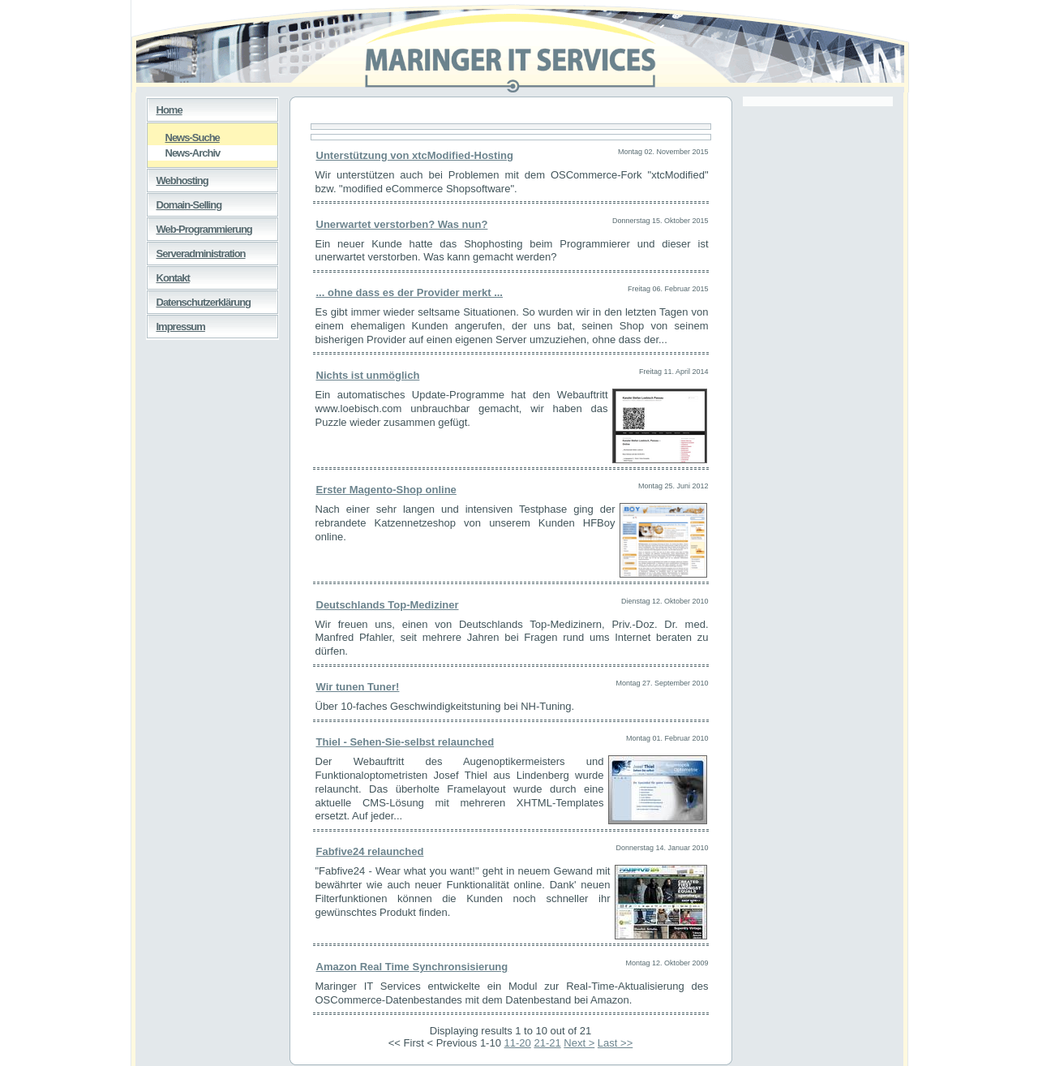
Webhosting (177, 178)
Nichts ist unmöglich (368, 375)
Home (164, 107)
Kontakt (168, 275)
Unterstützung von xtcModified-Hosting (414, 155)
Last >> (615, 1043)
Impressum (176, 324)
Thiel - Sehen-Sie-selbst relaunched (405, 742)
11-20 (517, 1043)
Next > (579, 1043)
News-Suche (184, 137)
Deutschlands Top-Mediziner (387, 605)
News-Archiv (184, 152)
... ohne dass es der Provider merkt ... (409, 292)
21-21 (547, 1043)
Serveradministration (196, 251)
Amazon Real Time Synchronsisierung (412, 967)
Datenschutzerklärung (199, 299)
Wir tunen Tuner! (358, 687)
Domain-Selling (184, 202)
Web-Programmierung (199, 226)
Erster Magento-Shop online (386, 490)
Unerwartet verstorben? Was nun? (402, 224)
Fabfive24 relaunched (370, 851)
